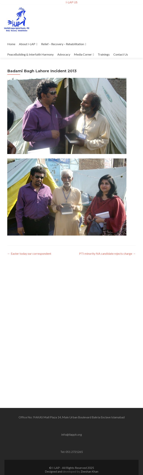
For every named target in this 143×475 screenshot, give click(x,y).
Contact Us (120, 54)
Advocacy (63, 54)
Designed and (54, 471)
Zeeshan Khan (89, 471)
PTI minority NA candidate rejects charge (107, 253)
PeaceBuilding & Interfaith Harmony (30, 54)
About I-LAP (27, 44)
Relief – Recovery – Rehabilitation (62, 44)
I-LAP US (71, 2)
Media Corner (83, 54)
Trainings (104, 54)
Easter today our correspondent (29, 253)
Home (11, 44)
